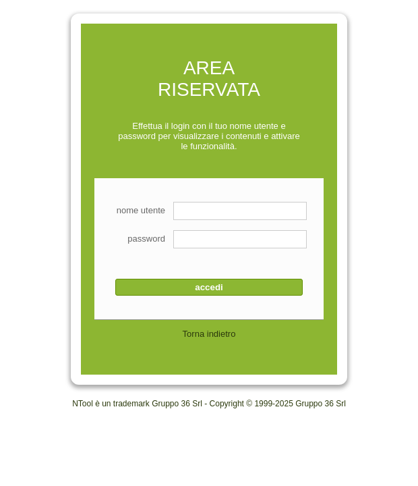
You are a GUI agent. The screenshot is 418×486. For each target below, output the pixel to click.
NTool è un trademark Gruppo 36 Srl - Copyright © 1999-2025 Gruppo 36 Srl (209, 403)
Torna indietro (209, 334)
